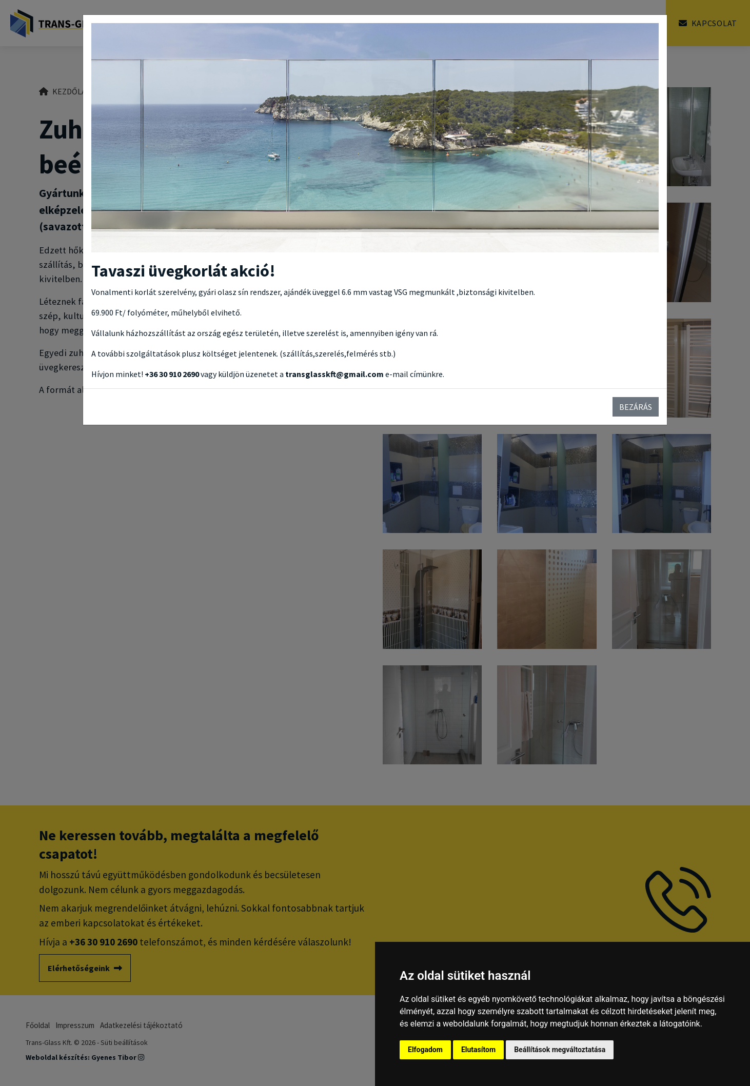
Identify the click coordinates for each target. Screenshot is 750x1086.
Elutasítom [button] (478, 1049)
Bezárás (635, 407)
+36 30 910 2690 (172, 374)
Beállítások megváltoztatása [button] (559, 1049)
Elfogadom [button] (425, 1049)
